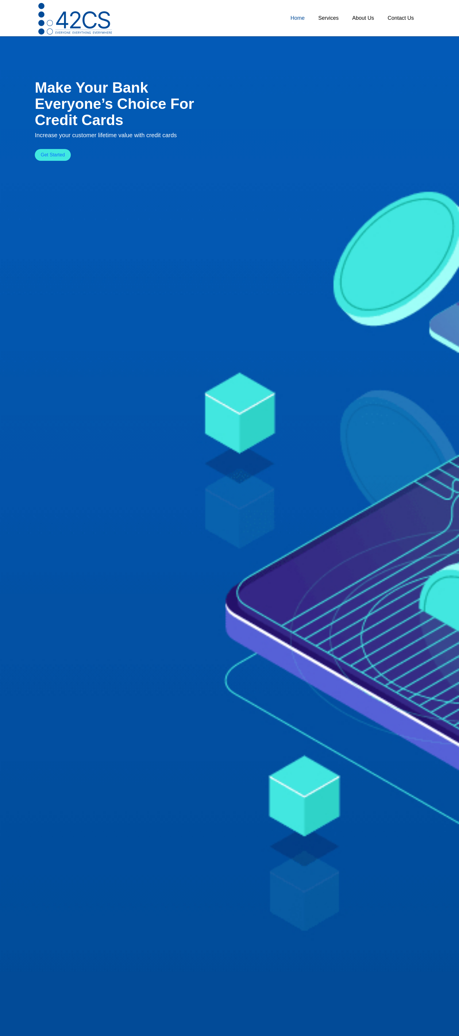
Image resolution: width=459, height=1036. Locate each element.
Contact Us (401, 18)
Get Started (53, 154)
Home (298, 18)
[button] (298, 18)
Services (328, 18)
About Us (363, 18)
